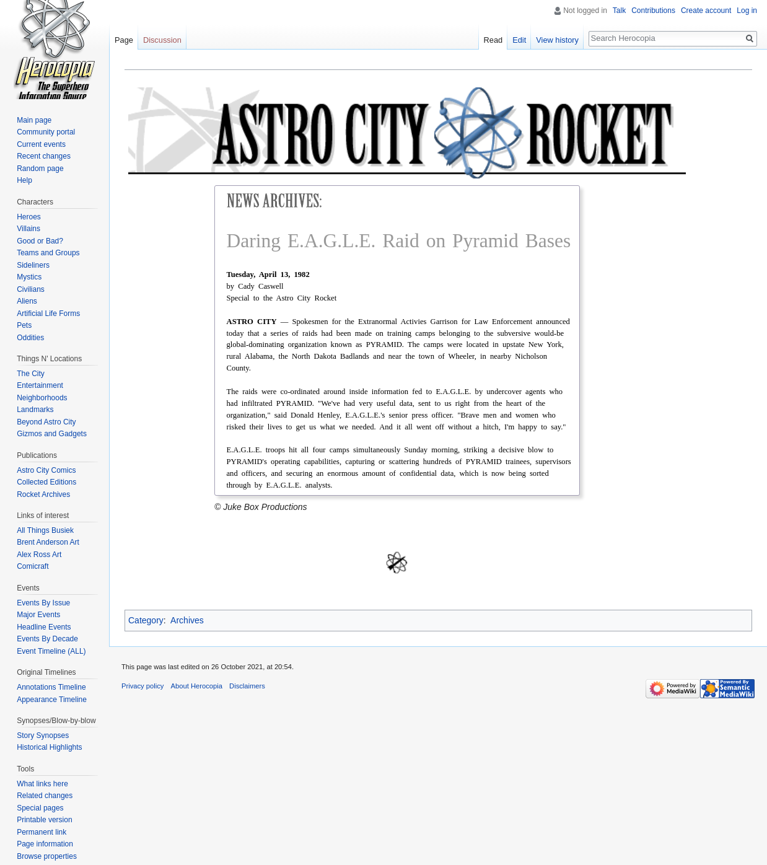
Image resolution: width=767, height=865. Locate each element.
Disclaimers (247, 686)
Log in (747, 10)
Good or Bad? (40, 241)
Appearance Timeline (52, 699)
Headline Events (44, 627)
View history (557, 40)
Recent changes (44, 156)
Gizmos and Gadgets (52, 433)
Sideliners (33, 265)
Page (124, 40)
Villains (28, 228)
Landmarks (35, 409)
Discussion (162, 40)
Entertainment (40, 385)
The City (31, 373)
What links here (42, 783)
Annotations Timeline (51, 687)
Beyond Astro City (46, 422)
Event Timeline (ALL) (51, 651)
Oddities (30, 337)
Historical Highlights (49, 747)
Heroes (29, 217)
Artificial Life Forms (48, 313)
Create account (706, 10)
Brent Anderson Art (48, 542)
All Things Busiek (45, 530)
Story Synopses (43, 735)
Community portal (46, 132)
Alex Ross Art (39, 554)
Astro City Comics (46, 470)
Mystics (29, 277)
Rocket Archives (43, 494)
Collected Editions (46, 482)
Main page (34, 120)
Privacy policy (142, 686)
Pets (24, 325)
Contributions (653, 10)
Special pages (40, 808)
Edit (519, 40)
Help (24, 180)
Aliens (27, 301)
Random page (40, 168)
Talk (619, 10)
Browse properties (47, 856)
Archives (187, 620)
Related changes (44, 795)
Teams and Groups (48, 252)
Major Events (38, 614)
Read (493, 40)
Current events (41, 144)
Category (146, 620)
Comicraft (32, 566)
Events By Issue (43, 603)
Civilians (31, 289)
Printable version (44, 819)
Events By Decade (47, 638)
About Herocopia (196, 686)
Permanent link (41, 832)
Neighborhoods (42, 397)
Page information (45, 844)
